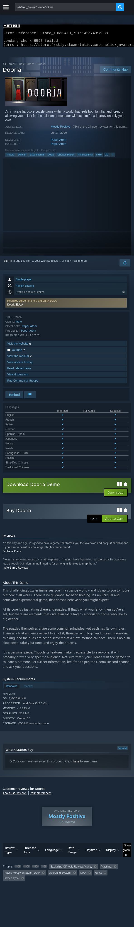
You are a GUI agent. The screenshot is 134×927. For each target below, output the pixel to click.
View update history (20, 365)
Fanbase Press (12, 525)
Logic (51, 157)
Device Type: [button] (11, 851)
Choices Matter (66, 157)
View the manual (19, 358)
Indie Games (26, 66)
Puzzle (10, 157)
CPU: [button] (83, 846)
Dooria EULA (15, 307)
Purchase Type (30, 824)
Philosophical (85, 157)
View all (122, 721)
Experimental (37, 157)
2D (106, 157)
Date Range (72, 824)
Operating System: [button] (60, 846)
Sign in (8, 263)
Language (52, 823)
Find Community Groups (22, 383)
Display (111, 823)
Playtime (91, 823)
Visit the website (19, 346)
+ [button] (112, 157)
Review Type (10, 824)
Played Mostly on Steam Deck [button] (22, 846)
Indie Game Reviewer (16, 541)
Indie (99, 157)
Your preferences (40, 766)
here (76, 735)
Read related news (19, 371)
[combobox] (65, 7)
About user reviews (15, 766)
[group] (67, 846)
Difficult (22, 157)
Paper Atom (58, 142)
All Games (9, 66)
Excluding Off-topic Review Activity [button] (71, 840)
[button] (66, 305)
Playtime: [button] (106, 840)
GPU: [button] (98, 846)
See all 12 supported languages (24, 442)
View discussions (18, 377)
